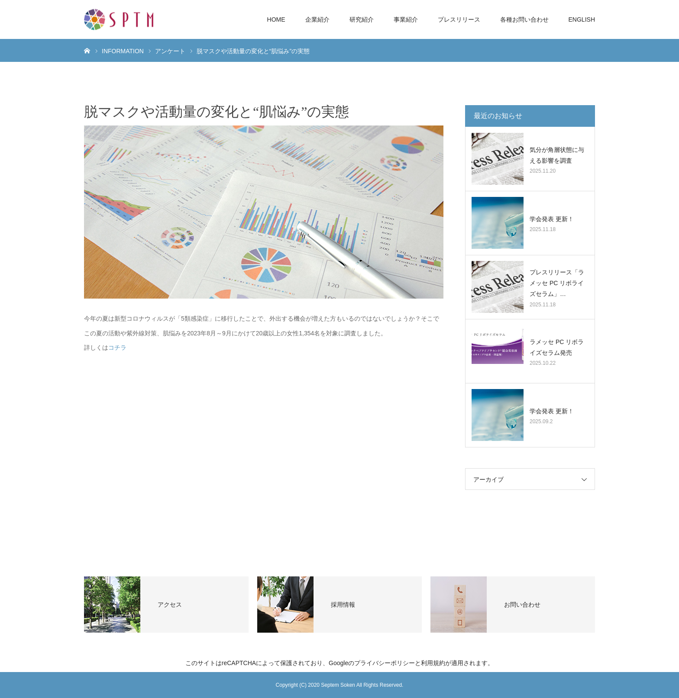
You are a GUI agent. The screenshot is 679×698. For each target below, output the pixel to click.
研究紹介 (361, 19)
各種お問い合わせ (524, 19)
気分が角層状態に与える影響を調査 (557, 155)
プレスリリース (459, 19)
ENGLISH (582, 19)
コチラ (117, 347)
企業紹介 (317, 19)
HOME (276, 19)
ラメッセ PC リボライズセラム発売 (557, 347)
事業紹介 (406, 19)
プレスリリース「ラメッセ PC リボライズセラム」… (557, 283)
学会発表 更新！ (552, 219)
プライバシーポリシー (384, 662)
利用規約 (433, 662)
